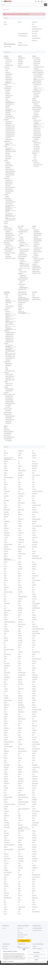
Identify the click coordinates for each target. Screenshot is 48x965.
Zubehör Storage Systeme (8, 144)
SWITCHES (34, 118)
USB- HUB (7, 254)
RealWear (6, 788)
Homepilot (6, 640)
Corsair (19, 535)
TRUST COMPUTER (8, 872)
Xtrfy (5, 904)
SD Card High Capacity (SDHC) (10, 217)
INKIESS (19, 663)
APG (33, 479)
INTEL (33, 665)
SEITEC (5, 813)
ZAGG (33, 909)
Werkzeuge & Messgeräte (9, 436)
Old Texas (6, 737)
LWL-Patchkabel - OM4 (10, 356)
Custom (5, 542)
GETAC (5, 617)
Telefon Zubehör (23, 271)
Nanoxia (5, 723)
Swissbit (5, 847)
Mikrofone (36, 246)
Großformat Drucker (9, 169)
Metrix (5, 709)
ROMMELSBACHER (22, 794)
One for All (34, 737)
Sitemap (19, 21)
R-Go (19, 776)
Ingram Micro (7, 663)
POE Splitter (36, 94)
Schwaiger (34, 804)
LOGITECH (6, 695)
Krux (33, 684)
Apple (19, 482)
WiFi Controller (37, 148)
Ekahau (33, 578)
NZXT (33, 734)
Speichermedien (7, 198)
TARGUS (34, 849)
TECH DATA (6, 853)
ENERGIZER (6, 587)
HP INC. (33, 642)
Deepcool (20, 549)
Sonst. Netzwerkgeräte (37, 107)
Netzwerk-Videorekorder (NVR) (39, 78)
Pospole (19, 764)
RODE (33, 792)
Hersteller (20, 42)
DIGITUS (19, 558)
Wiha (19, 897)
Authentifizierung (37, 84)
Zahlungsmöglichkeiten (23, 33)
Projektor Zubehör (36, 271)
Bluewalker (6, 512)
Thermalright (21, 858)
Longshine (20, 695)
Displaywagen (36, 231)
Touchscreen (8, 137)
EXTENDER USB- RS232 (10, 238)
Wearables (6, 221)
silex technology (35, 822)
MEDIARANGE (21, 704)
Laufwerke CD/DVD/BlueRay (8, 101)
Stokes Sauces (7, 842)
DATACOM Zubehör (8, 228)
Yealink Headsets (21, 906)
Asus (19, 491)
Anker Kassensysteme (8, 477)
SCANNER (6, 194)
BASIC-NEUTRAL (21, 502)
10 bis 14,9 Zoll (8, 59)
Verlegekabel (6, 330)
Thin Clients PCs (8, 77)
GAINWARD (20, 608)
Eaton (5, 573)
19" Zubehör (36, 68)
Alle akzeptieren (36, 952)
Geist (33, 612)
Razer (5, 785)
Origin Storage (35, 741)
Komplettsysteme (9, 74)
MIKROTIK (6, 714)
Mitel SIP (34, 714)
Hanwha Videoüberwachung (38, 628)
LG (4, 693)
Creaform (6, 537)
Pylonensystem (37, 249)
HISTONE (20, 638)
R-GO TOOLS (34, 776)
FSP (4, 605)
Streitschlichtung (7, 46)
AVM (5, 498)
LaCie (5, 686)
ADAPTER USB (8, 421)
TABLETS (5, 84)
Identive (19, 656)
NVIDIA (19, 734)
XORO (5, 902)
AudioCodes (34, 493)
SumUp (19, 842)
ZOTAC (5, 913)
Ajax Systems (35, 463)
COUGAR (34, 535)
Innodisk (34, 663)
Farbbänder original (36, 299)
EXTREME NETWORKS (22, 596)
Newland (6, 730)
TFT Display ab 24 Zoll (9, 132)
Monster (20, 716)
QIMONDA (6, 774)
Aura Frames (20, 495)
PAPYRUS (6, 753)
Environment (22, 280)
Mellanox (6, 707)
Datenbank (20, 59)
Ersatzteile (7, 176)
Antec (33, 477)
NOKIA (19, 732)
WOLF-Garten (35, 897)
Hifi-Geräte (20, 304)
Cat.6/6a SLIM (8, 302)
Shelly (5, 818)
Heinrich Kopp (35, 631)
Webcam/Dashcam (37, 80)
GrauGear (6, 628)
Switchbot (20, 847)
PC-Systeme (6, 66)
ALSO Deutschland (22, 470)
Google (33, 624)
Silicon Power (6, 824)
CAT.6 (6, 297)
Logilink (33, 693)
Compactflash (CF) (9, 200)
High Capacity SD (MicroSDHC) (8, 209)
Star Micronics (21, 837)
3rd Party (6, 453)
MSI (33, 718)
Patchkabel (6, 293)
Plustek (5, 762)
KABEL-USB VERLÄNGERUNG (8, 328)
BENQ (19, 505)
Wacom (19, 890)
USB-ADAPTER (8, 256)
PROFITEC (6, 769)
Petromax (6, 758)
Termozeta (20, 856)
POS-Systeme (6, 178)
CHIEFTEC (20, 525)
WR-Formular (35, 35)
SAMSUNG (20, 799)
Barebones (7, 72)
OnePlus (5, 739)
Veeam (33, 881)
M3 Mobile (20, 698)
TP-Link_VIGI (20, 867)
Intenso (19, 668)
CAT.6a (35, 158)
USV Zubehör (36, 139)
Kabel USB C (7, 311)
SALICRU (5, 799)
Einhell (5, 578)
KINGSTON (34, 679)
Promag (33, 769)
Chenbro (34, 523)
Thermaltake (34, 858)
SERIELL (7, 369)
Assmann (34, 489)
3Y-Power (20, 453)
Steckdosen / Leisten (36, 109)
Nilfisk (19, 730)
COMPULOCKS (7, 532)
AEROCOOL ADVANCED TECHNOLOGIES (8, 458)
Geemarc (20, 612)
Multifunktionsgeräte (9, 172)
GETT (19, 617)
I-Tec (19, 649)
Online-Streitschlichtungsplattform (9, 43)
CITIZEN (33, 528)
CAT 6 (35, 157)
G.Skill (5, 608)
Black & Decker (7, 509)
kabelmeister (35, 674)
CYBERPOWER (35, 542)
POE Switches (36, 96)
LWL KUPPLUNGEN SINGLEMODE (9, 349)
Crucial (5, 539)
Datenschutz (11, 961)
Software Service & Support (23, 66)
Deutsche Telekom (22, 553)
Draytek (19, 564)
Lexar (19, 691)
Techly (19, 853)
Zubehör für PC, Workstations (8, 82)
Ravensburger (35, 783)
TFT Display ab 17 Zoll (9, 126)
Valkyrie (33, 879)
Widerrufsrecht (35, 31)
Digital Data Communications (7, 559)
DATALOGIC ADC (21, 546)
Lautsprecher (21, 307)
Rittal (19, 792)
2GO (5, 450)
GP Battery (20, 626)
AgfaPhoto (6, 461)
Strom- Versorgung (8, 408)
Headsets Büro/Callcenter (23, 300)
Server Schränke (37, 59)
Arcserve (6, 484)
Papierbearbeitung (23, 277)
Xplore (33, 902)
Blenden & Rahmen (8, 412)
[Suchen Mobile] (22, 4)
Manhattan (20, 700)
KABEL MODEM (8, 363)
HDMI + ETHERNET (9, 374)
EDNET (19, 575)
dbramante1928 (7, 549)
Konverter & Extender (8, 229)
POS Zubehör (8, 192)
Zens (19, 911)
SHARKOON (6, 815)
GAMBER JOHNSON (36, 608)
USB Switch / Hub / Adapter (9, 252)
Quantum (6, 776)
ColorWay (34, 530)
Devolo (33, 553)
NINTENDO (34, 730)
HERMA (19, 633)
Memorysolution (21, 707)
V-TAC (5, 879)
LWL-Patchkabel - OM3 (10, 354)
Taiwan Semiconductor (8, 849)
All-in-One (7, 68)
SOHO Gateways (37, 105)
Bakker (19, 500)
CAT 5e (35, 155)
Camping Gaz (6, 521)
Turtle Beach (6, 874)
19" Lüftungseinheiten (38, 70)
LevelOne (6, 691)
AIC (18, 461)
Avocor (19, 498)
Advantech (34, 455)
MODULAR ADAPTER (9, 401)
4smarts (34, 453)
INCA (5, 661)
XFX (4, 900)
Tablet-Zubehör (8, 86)
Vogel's (19, 888)
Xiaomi (19, 900)
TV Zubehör (36, 262)
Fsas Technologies (36, 603)
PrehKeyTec (6, 767)
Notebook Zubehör (9, 65)
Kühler (6, 98)
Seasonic (34, 808)
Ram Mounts (34, 781)
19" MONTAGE (37, 111)
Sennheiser (34, 813)
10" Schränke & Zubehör (39, 66)
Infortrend (34, 661)
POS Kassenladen (9, 189)
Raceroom (6, 778)
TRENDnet (6, 870)
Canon (33, 293)
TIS (32, 863)
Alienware (20, 465)
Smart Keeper (7, 827)
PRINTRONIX (20, 767)
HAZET (19, 631)
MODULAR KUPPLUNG (9, 403)
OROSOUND (6, 744)
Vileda (19, 886)
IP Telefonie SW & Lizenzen (23, 262)
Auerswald (6, 495)
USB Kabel (6, 309)
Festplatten (7, 93)
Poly (33, 762)
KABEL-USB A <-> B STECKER (9, 320)
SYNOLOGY (34, 847)
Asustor (5, 493)
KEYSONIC (20, 679)
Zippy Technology (35, 911)
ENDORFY (34, 584)
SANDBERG (34, 799)
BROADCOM (6, 514)
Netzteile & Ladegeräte (8, 431)
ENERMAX (20, 587)
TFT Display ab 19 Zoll (9, 128)
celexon (33, 228)
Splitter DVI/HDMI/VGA (8, 249)
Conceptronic (21, 532)
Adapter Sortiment (8, 414)
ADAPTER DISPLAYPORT (10, 416)
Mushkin (6, 721)
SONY (19, 833)
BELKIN (5, 505)
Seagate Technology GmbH (23, 808)
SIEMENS (6, 820)
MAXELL (5, 702)
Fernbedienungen (37, 235)
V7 (18, 879)
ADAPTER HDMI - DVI (9, 419)
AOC (5, 479)
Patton (5, 755)
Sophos (33, 833)
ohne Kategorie (8, 440)
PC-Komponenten (7, 88)
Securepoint (6, 811)
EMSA (33, 582)
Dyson (5, 571)
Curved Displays (8, 121)
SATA (6, 367)
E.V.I (19, 571)
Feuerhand (34, 598)
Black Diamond (21, 509)
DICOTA (19, 555)
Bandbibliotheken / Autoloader (9, 148)
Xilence (33, 900)
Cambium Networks (36, 519)
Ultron (19, 876)
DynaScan (20, 568)
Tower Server (8, 158)
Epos (33, 587)
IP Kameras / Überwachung (38, 72)
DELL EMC (6, 551)
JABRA (33, 670)
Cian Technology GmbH (37, 525)
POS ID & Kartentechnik (10, 187)
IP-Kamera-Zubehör (38, 75)
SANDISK (6, 801)
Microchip (20, 709)
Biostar (5, 507)
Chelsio (19, 523)
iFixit (33, 656)
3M (32, 450)
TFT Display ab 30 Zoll (9, 135)
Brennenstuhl (35, 512)
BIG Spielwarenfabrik (36, 505)
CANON (19, 521)
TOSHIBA (34, 865)
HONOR (33, 640)
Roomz (33, 794)
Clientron (6, 530)
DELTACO (34, 551)
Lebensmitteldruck (9, 165)
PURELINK (20, 771)
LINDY (19, 693)
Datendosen (34, 153)
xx (18, 904)
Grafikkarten (7, 97)
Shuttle (33, 818)
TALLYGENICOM (21, 849)
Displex (5, 561)
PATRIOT (34, 753)
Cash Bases (34, 521)
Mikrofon (20, 309)
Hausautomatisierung (22, 231)
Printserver (34, 100)
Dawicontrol (34, 546)
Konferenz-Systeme (38, 240)
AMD (33, 472)
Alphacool (6, 470)
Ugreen (5, 876)
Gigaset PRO (20, 619)
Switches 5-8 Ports (37, 133)
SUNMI (33, 842)
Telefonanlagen (21, 258)
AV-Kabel (20, 295)
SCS (19, 806)
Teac (19, 851)
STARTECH (34, 837)
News (5, 21)
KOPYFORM (20, 684)
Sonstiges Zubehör (22, 289)
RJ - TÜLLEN (7, 407)
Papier (19, 247)
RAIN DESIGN (21, 781)
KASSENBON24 (7, 677)
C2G (5, 519)
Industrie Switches (37, 120)
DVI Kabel (6, 381)
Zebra (5, 911)
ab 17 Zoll (7, 63)
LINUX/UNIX (20, 63)
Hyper (19, 647)
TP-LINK (5, 867)
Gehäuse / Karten (9, 95)
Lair (19, 686)
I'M (32, 649)
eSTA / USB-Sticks (9, 203)
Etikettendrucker (8, 181)
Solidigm (34, 830)
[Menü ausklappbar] (1, 1)
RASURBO (20, 783)
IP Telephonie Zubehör (24, 264)
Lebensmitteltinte (36, 297)
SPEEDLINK (6, 835)
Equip (33, 589)
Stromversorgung (35, 116)
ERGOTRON (20, 591)
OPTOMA (34, 739)
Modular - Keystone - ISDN (9, 394)
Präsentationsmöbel (38, 247)
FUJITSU (19, 605)
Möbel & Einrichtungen (23, 278)
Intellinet (6, 668)
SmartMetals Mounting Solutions (23, 828)
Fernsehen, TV (35, 256)
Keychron (6, 679)
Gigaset (5, 619)
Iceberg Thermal (7, 654)
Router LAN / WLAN (36, 102)
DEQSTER (6, 553)
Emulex (19, 584)
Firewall (35, 86)
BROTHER (6, 516)
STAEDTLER (34, 835)
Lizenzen (20, 65)
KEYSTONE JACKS (8, 397)
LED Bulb (21, 237)
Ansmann (20, 477)
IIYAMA (5, 658)
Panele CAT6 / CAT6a (38, 164)
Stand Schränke (37, 61)
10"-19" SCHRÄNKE (36, 57)
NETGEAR (20, 728)
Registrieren (34, 40)
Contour (34, 532)
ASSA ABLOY (20, 489)
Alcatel (5, 465)
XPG (19, 902)
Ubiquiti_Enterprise (36, 874)
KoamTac (20, 681)
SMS (33, 827)
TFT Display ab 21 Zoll (9, 130)
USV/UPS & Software (36, 137)
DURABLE (20, 566)
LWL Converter (7, 242)
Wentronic (34, 895)
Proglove (20, 769)
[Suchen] (45, 4)
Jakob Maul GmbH (22, 672)
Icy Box (19, 654)
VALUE (5, 881)
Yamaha (34, 904)
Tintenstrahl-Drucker (9, 174)
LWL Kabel (6, 343)
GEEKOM (6, 612)
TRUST (33, 870)
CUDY (33, 539)
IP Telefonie (22, 260)
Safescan (34, 797)
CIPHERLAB (6, 528)
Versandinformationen (22, 35)
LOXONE (21, 233)
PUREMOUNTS (35, 771)
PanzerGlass (34, 751)
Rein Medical (20, 788)
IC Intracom (20, 651)
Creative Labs (35, 537)
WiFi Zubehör (36, 149)
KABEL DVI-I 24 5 (8, 385)
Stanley (5, 837)
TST (33, 872)
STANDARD (36, 114)
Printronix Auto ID (36, 767)
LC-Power (6, 688)
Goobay (5, 624)
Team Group (34, 851)
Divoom (19, 561)
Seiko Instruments (36, 811)
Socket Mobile (21, 830)
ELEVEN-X (6, 580)
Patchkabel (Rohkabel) (10, 332)
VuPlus (5, 890)
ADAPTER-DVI (8, 423)
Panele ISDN (36, 166)
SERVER (5, 146)
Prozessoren (7, 112)
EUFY (5, 594)
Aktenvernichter (23, 275)
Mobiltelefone (21, 240)
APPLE (6, 70)
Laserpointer (36, 242)
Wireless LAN (35, 140)
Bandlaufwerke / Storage (10, 151)
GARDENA (20, 610)
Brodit (33, 514)
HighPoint (20, 635)
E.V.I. (33, 571)
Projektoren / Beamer (36, 273)
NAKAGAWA (34, 721)
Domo (33, 561)
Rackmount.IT (21, 778)
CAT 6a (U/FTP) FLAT (9, 306)
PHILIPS (33, 758)
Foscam (33, 601)
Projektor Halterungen (36, 267)
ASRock (5, 489)
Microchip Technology (36, 709)
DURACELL (34, 566)
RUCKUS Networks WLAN (23, 797)
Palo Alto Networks (36, 748)
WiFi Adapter (36, 144)
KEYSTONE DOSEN (9, 396)
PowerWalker (35, 764)
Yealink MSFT (35, 906)
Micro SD (7, 211)
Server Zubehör (8, 156)
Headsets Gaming (21, 302)
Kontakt (5, 24)
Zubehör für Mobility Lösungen (24, 245)
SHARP (19, 815)
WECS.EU (20, 895)
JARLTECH (6, 674)
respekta (20, 790)
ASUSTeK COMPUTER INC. (37, 491)
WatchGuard (6, 893)
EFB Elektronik (35, 575)
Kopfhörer (20, 306)
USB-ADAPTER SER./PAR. (10, 258)
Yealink (5, 906)
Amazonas (20, 472)
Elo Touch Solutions (36, 580)
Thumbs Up (34, 860)
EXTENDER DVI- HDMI (9, 235)
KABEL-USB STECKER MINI (9, 325)
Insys (19, 665)
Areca (33, 484)
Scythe (33, 806)
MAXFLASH (20, 702)
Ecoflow (33, 573)
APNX (5, 482)
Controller (7, 91)
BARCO (33, 500)
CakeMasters (20, 519)
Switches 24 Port (37, 130)
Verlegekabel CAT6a (9, 337)
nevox (33, 728)
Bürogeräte (20, 273)
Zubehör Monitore (9, 139)
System (21, 282)
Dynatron (34, 568)
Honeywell (20, 640)
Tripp (19, 870)
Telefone (20, 269)
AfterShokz (20, 457)
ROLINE (5, 794)
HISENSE (5, 638)
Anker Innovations (36, 475)
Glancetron (34, 619)
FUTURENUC (34, 605)
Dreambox (34, 564)
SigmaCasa (20, 820)
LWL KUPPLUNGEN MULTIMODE (9, 346)
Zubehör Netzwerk (36, 151)
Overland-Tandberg (8, 746)
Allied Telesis (35, 465)
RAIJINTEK (6, 781)
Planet (19, 760)
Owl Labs (34, 746)
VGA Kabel (6, 387)
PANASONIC (6, 751)
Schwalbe (6, 806)
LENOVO (34, 688)
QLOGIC (19, 774)
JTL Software (20, 61)
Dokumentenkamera (38, 233)
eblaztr (19, 573)
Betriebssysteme (21, 57)
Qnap (33, 774)
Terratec (34, 856)
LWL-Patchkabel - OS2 (9, 358)
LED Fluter (22, 238)
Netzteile (7, 107)
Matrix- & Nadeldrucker (10, 171)
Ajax (19, 463)
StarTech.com (7, 840)
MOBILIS (5, 716)
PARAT (19, 753)
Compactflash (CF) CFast (10, 201)
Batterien (6, 427)
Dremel (5, 566)
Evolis (19, 594)
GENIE (19, 614)
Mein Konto (34, 33)
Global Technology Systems (9, 621)
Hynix (5, 647)
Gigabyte (34, 617)
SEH (19, 811)
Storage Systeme (7, 141)
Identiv (5, 656)
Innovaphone (6, 665)
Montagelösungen (36, 265)
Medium (34, 704)
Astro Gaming (7, 491)
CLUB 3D (20, 530)
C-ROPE (33, 516)
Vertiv (19, 883)
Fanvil (5, 598)
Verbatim (6, 883)
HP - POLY (20, 642)
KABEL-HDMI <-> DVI (9, 378)
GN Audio (20, 621)
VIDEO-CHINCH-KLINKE (10, 370)
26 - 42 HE (36, 112)
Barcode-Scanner (9, 180)
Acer (5, 455)
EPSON (5, 589)
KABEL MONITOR (8, 390)
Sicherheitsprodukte (22, 256)
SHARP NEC (34, 815)
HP (4, 642)
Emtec (5, 584)
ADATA (19, 455)
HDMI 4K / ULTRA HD (9, 376)
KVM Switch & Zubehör (8, 240)
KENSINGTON (35, 677)
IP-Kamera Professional (38, 74)
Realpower (34, 785)
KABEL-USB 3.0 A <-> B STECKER (10, 314)
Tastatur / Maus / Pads (10, 117)
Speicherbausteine (9, 116)
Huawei (19, 644)
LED (19, 235)
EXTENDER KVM (8, 237)
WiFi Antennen (37, 146)
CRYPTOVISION (21, 539)
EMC (19, 582)
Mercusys (34, 707)
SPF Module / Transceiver (36, 122)
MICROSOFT (34, 711)
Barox (5, 502)
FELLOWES (20, 598)
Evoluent (34, 594)
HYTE (33, 647)
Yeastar (5, 909)
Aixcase (5, 463)
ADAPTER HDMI (8, 417)
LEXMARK (34, 691)
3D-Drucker (7, 162)
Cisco (19, 528)
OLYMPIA (20, 737)
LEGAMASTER (21, 688)
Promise (5, 771)
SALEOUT (6, 223)
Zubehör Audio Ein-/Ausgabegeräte (22, 312)
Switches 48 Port (37, 131)
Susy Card (34, 844)
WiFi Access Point (37, 142)
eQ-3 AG (19, 589)
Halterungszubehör (38, 238)
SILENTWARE (6, 822)
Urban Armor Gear (36, 876)
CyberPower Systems (8, 544)
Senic (19, 813)
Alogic (19, 468)
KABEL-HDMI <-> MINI (9, 379)
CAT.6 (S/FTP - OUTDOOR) (8, 300)
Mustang (20, 721)
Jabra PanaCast (7, 672)
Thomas (5, 860)
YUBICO (19, 909)
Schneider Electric (22, 804)
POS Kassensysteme (9, 191)
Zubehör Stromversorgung (23, 287)
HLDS (33, 638)
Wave (19, 893)
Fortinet (19, 601)
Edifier (5, 575)
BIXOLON (34, 507)
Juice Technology (21, 674)
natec (19, 723)
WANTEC (34, 890)
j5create (19, 670)
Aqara (33, 482)
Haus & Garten (7, 429)
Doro (5, 564)
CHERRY (5, 525)
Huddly (33, 644)
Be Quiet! (34, 502)
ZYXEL (19, 913)
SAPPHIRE (34, 801)
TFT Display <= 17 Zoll (9, 125)
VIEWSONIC (6, 886)
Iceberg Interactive (36, 651)
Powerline (34, 98)
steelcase (20, 840)
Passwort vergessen (36, 38)
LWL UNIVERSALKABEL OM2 (10, 352)
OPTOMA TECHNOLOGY (9, 741)
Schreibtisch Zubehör (22, 254)
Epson (33, 295)
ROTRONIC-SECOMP (8, 797)
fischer (5, 601)
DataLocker (34, 544)
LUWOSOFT (6, 698)
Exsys (5, 596)
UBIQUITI (20, 874)
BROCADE (20, 514)
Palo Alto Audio (21, 748)
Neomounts (6, 728)
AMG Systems (21, 475)
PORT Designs (7, 764)
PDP (19, 755)
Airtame (33, 461)
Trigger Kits (36, 255)
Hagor (19, 628)
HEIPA (5, 633)
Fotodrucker (7, 167)
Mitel (19, 714)
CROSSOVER (7, 307)
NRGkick (5, 734)
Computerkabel (7, 361)
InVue (5, 670)
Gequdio (34, 614)
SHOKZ (19, 818)
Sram (19, 835)
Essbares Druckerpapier (25, 249)
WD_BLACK (6, 895)
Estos (33, 591)
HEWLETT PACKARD (36, 633)
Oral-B (19, 741)
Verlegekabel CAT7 (9, 339)
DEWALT (5, 555)
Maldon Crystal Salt (8, 700)
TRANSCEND (34, 867)
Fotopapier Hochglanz (24, 229)
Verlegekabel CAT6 (9, 336)
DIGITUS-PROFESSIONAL (37, 558)
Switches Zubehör (37, 135)
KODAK (33, 681)
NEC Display (34, 725)
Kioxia (5, 681)
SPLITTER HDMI (8, 251)
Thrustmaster (21, 860)
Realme (19, 785)
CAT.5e (6, 295)
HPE (5, 644)
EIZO (19, 578)
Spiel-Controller (7, 435)
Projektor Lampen (36, 269)
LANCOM (34, 686)
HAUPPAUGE (6, 631)
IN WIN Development (36, 658)
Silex (19, 822)
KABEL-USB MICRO (9, 322)
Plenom (33, 760)
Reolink (5, 790)
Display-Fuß (36, 229)
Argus (5, 486)
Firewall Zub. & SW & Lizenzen (38, 88)
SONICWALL (6, 833)
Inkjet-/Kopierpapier (24, 251)
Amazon (5, 472)
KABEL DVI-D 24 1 (9, 383)
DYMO (5, 568)
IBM (5, 651)
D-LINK (19, 544)
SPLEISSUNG (7, 359)
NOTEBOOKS (6, 57)
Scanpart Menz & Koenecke (9, 804)
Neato (5, 725)
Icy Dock (34, 654)
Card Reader (8, 89)
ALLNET (5, 468)
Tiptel (19, 863)
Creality (19, 537)
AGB (33, 24)
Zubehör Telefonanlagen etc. (25, 267)
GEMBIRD (6, 614)
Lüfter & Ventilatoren (9, 103)
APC (19, 479)
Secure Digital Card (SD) (10, 219)
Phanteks (20, 758)
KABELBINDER (8, 365)
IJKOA (19, 658)
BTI (18, 516)
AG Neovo (34, 457)
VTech (33, 888)
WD (33, 893)
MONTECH (34, 716)
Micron (5, 711)
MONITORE (6, 119)
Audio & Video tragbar (22, 293)
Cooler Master (7, 535)
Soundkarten (8, 114)
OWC (19, 746)
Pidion (5, 760)
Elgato (19, 580)
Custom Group (21, 542)
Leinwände (34, 264)
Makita (33, 698)
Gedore (33, 610)
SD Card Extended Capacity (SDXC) (9, 214)
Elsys (5, 582)
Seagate (5, 808)
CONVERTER (7, 231)
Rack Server (7, 154)
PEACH (33, 755)
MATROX (34, 700)
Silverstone (20, 824)
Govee (5, 626)
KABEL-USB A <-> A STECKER (9, 317)
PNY (19, 762)
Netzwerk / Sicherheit (36, 82)
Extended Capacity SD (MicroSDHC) (9, 206)
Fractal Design (7, 603)
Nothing (34, 732)
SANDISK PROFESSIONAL (23, 801)
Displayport (6, 392)
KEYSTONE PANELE (9, 399)
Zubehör (7, 196)
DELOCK (19, 551)
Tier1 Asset (6, 863)
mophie (5, 718)
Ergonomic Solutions (8, 591)
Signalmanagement (38, 251)
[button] (35, 1)
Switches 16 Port (37, 128)
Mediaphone (6, 704)
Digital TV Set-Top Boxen (39, 258)
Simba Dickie (35, 824)
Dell (33, 549)
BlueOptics (34, 509)
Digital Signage (8, 123)
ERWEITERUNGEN (9, 233)
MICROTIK (36, 103)
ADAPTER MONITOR (9, 388)
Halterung (36, 237)
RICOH (33, 790)
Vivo (5, 888)
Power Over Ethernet (36, 91)
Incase (19, 661)
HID (4, 635)
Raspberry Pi (8, 75)
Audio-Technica (21, 493)
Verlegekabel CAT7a (9, 341)
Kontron (5, 684)
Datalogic (6, 546)
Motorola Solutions (22, 718)
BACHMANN (6, 500)
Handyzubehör (23, 242)
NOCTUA (6, 732)
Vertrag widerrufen (24, 940)
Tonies (5, 865)
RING (5, 792)
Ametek (5, 475)
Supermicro (20, 844)
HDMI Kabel (6, 372)
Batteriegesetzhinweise (37, 28)
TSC (19, 872)
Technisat (34, 853)
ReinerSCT (34, 788)
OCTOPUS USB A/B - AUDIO (9, 246)
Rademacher (34, 778)
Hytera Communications (9, 649)
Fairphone (34, 596)
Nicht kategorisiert (8, 433)
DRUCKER (6, 160)
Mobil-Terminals (8, 183)
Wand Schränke (37, 63)
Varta (19, 881)
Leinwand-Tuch (37, 244)
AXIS (33, 498)
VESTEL (33, 883)
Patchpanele (34, 160)
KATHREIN (20, 677)
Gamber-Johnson (7, 610)
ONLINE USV (20, 739)
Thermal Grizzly (7, 858)
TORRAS (19, 865)
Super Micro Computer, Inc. (9, 844)
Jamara (33, 672)
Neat (33, 723)
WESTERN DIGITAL (7, 897)
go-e (33, 621)
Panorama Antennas (22, 751)
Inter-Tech (34, 668)
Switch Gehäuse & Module (37, 125)
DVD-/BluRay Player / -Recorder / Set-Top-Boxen (23, 298)
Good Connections (22, 624)
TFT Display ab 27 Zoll (9, 134)
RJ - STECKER (8, 405)
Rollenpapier (22, 252)
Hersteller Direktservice (23, 45)
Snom (5, 830)
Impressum (5, 961)
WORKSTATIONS (8, 79)
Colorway (20, 228)
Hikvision (34, 635)
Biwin (19, 507)
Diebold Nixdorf (35, 555)
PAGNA (5, 748)
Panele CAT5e (36, 162)
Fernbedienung (37, 260)
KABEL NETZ (7, 410)
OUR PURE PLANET (36, 744)
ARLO (33, 486)
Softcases (36, 253)
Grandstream (35, 626)
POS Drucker (8, 185)
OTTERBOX (20, 744)
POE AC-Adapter (37, 93)
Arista (19, 486)
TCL (4, 851)
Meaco (33, 702)
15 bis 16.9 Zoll (8, 61)
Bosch (19, 512)
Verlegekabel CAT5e (9, 334)
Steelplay (34, 840)
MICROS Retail (21, 711)
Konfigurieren (36, 956)
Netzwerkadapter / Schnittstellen (9, 110)
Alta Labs (34, 470)
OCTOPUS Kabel (7, 244)
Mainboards (7, 105)
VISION (33, 886)
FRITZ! (19, 603)
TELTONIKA (6, 856)
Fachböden (36, 65)
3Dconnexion (20, 450)
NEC (19, 725)
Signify (33, 820)
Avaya (33, 495)
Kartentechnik (8, 163)
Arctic (19, 484)
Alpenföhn (34, 468)
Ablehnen (36, 959)
